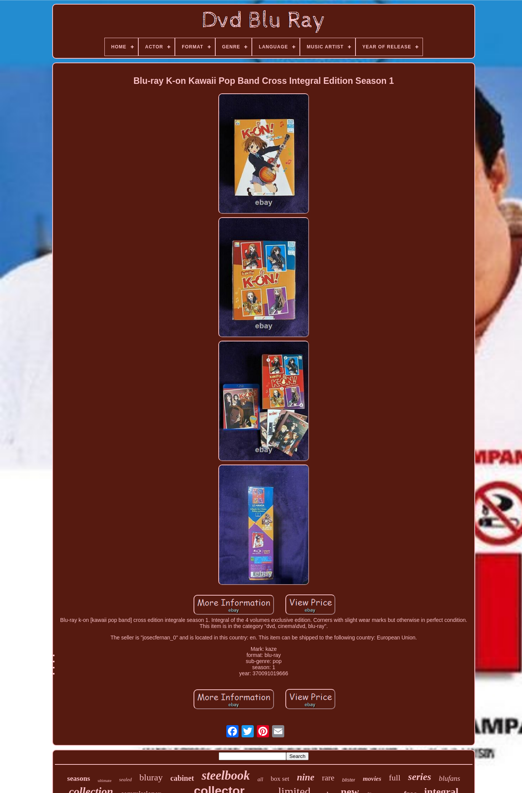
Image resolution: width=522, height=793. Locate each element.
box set (280, 778)
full (395, 777)
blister (348, 780)
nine (305, 777)
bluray (151, 777)
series (419, 776)
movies (372, 778)
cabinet (182, 778)
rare (328, 777)
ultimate (104, 780)
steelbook (226, 775)
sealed (125, 779)
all (260, 779)
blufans (449, 778)
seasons (78, 778)
